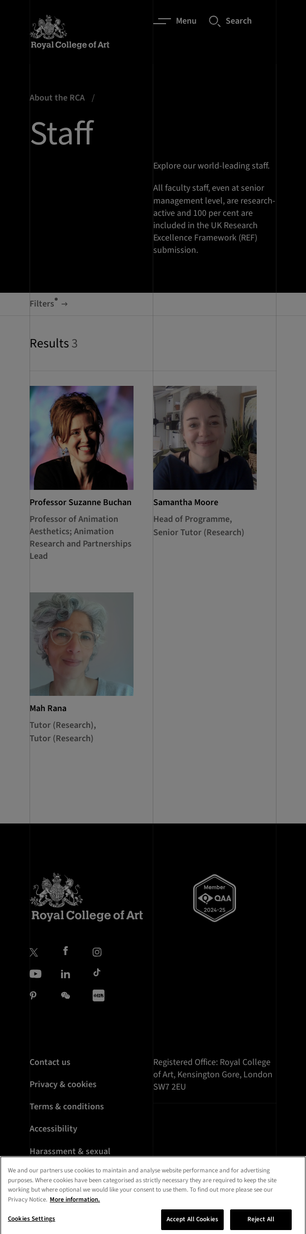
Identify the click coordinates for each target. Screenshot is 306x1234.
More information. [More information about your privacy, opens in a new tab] (75, 1213)
